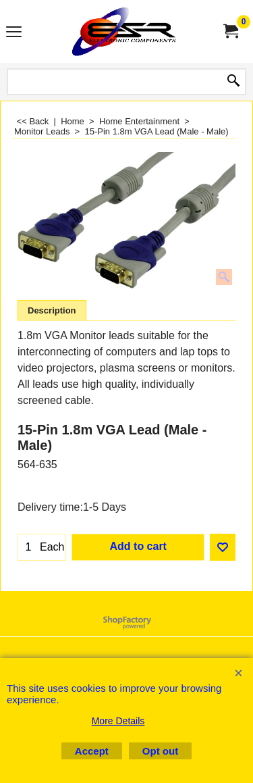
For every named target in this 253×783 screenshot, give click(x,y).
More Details (118, 720)
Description (52, 310)
